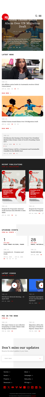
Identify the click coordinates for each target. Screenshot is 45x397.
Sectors (6, 372)
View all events (8, 232)
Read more (6, 93)
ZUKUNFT (33, 396)
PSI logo (27, 382)
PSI (5, 146)
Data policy (28, 379)
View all (5, 318)
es (29, 31)
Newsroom (7, 382)
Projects (6, 379)
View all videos (8, 275)
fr (26, 31)
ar (16, 258)
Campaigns (28, 375)
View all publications (11, 166)
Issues (6, 375)
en (23, 31)
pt (13, 258)
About (26, 372)
